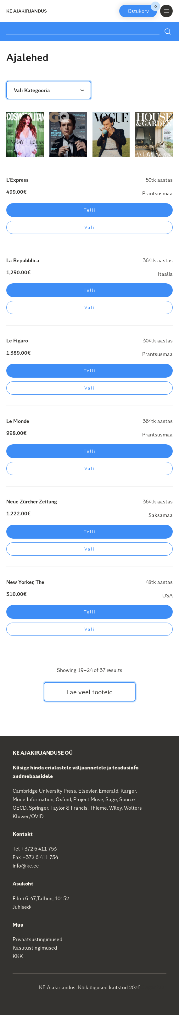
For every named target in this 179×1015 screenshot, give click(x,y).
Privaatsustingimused (37, 939)
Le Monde (17, 421)
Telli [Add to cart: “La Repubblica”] (90, 290)
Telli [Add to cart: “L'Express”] (90, 210)
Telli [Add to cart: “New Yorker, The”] (90, 611)
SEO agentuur (150, 987)
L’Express (17, 180)
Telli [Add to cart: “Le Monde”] (90, 451)
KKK (18, 956)
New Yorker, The (25, 582)
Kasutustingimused (35, 948)
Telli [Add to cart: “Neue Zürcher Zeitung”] (90, 531)
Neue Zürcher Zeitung (31, 501)
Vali (89, 227)
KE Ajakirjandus (26, 11)
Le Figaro (17, 340)
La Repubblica (22, 260)
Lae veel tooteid (89, 692)
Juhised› (22, 907)
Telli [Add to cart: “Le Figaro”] (90, 370)
